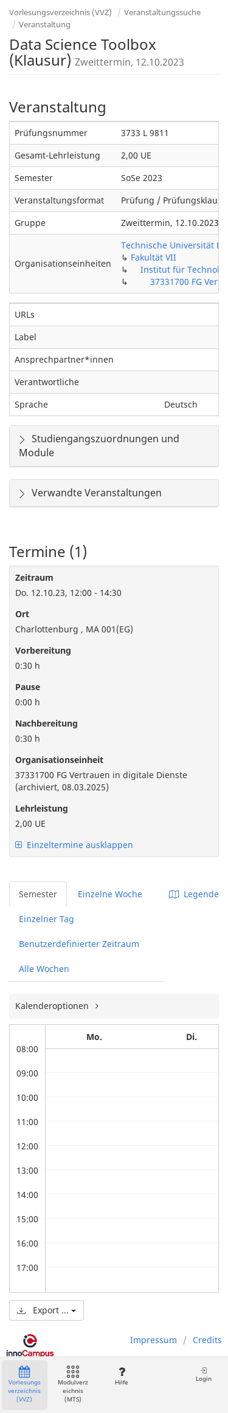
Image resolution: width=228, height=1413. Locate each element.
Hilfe (121, 1376)
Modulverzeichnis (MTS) (73, 1384)
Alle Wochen (44, 968)
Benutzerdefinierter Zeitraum (79, 943)
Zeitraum (34, 577)
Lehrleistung (41, 808)
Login (204, 1374)
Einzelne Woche (110, 894)
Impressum (153, 1340)
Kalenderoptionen (53, 1005)
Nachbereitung (46, 723)
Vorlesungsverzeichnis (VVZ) (60, 12)
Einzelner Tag (46, 919)
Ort (22, 614)
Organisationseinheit (59, 759)
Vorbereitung (43, 650)
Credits (207, 1340)
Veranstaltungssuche (162, 12)
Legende (194, 894)
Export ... (46, 1310)
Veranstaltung (45, 24)
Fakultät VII (153, 257)
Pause (27, 687)
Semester (38, 894)
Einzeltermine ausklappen (74, 844)
